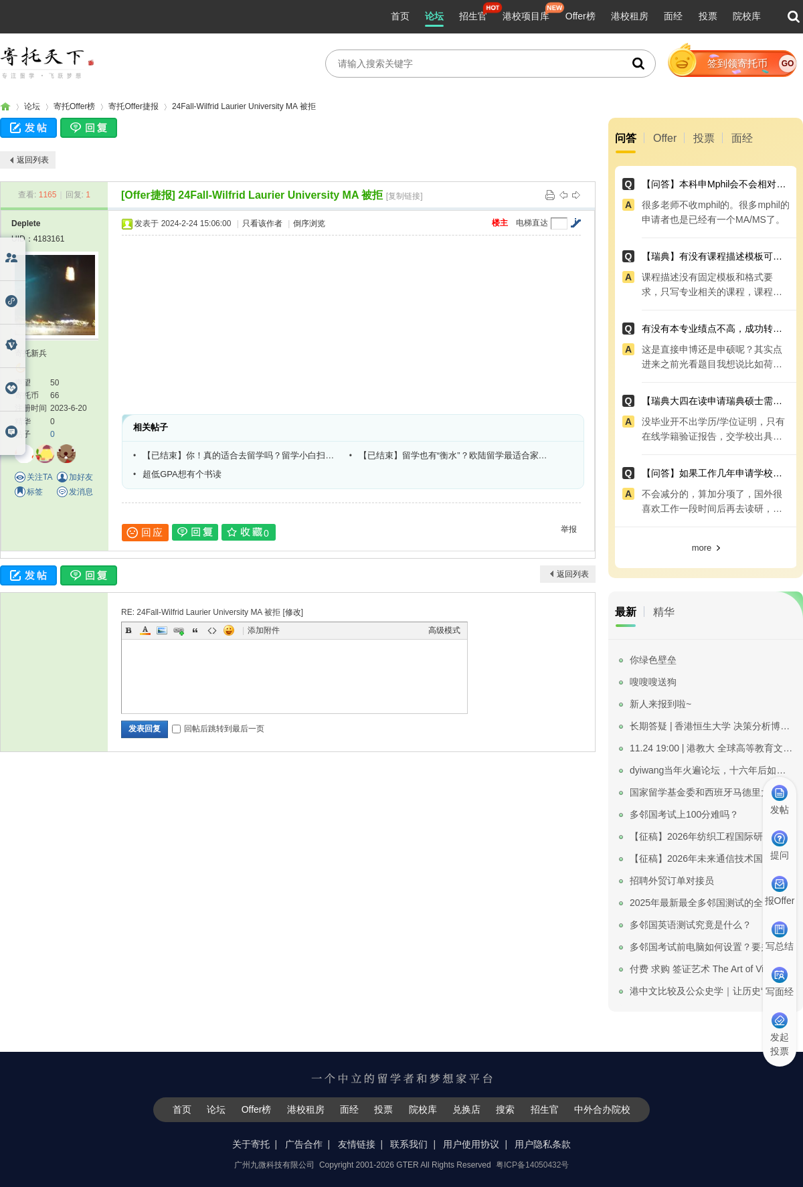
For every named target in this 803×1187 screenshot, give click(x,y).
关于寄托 (251, 1144)
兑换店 (466, 1109)
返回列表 (33, 160)
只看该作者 (262, 223)
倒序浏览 (309, 223)
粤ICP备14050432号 (532, 1165)
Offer (665, 138)
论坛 (434, 16)
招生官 (473, 16)
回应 (145, 533)
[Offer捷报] (148, 195)
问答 (625, 138)
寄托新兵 (31, 353)
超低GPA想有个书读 (182, 474)
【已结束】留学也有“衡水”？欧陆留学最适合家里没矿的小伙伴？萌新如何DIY (457, 455)
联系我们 (409, 1144)
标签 (35, 491)
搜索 (505, 1109)
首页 (400, 16)
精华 (664, 612)
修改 (293, 612)
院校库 (747, 16)
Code (212, 630)
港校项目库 (526, 16)
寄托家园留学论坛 (5, 106)
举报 (569, 529)
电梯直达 (532, 222)
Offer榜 (580, 16)
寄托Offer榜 (74, 106)
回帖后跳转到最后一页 (218, 728)
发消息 (81, 491)
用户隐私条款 (543, 1144)
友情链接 (356, 1144)
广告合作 (304, 1144)
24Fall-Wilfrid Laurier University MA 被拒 (244, 106)
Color (145, 630)
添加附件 (264, 630)
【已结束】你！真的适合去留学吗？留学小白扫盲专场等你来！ (241, 455)
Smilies (229, 630)
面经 (673, 16)
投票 (708, 16)
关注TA (39, 477)
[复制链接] (404, 196)
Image (162, 630)
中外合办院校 (602, 1109)
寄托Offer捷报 (133, 106)
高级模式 (444, 630)
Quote (195, 630)
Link (178, 630)
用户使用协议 (471, 1144)
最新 (625, 612)
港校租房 (629, 16)
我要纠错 (785, 1129)
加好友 (81, 477)
